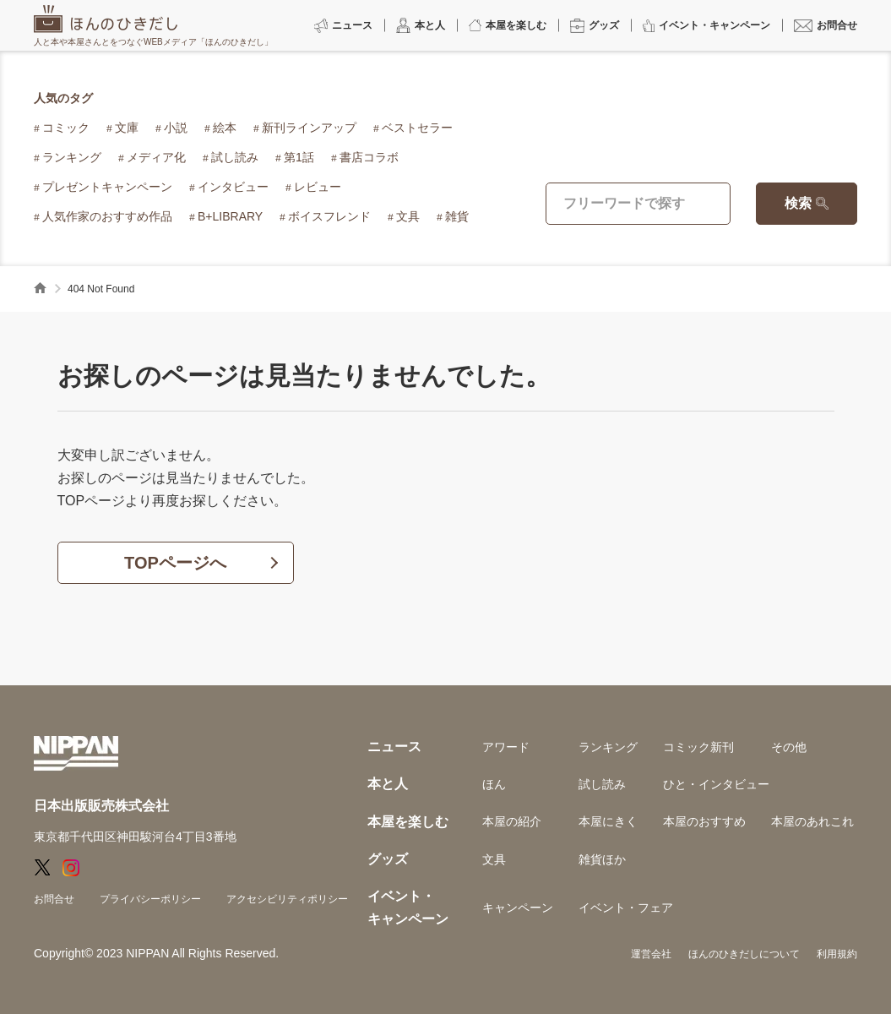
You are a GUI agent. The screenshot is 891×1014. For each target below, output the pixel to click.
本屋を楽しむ (407, 822)
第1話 (299, 157)
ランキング (71, 157)
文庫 (127, 127)
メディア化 (156, 157)
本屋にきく (608, 821)
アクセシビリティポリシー (287, 899)
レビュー (317, 187)
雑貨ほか (602, 859)
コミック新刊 (698, 747)
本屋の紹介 (511, 821)
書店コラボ (369, 157)
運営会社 (651, 954)
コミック (66, 127)
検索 (798, 203)
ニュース (394, 746)
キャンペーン (517, 907)
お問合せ (54, 899)
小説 (175, 127)
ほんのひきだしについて (744, 954)
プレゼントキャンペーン (107, 187)
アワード (506, 747)
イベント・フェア (626, 907)
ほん (494, 784)
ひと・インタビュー (716, 784)
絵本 (224, 127)
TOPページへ (175, 562)
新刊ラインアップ (309, 127)
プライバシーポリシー (150, 899)
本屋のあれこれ (812, 821)
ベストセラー (417, 127)
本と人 (387, 784)
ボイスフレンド (329, 216)
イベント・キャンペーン (407, 907)
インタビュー (233, 187)
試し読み (234, 157)
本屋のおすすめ (704, 821)
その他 (789, 747)
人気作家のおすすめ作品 (107, 216)
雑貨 (457, 216)
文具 (408, 216)
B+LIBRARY (230, 216)
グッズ (387, 859)
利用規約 (837, 954)
